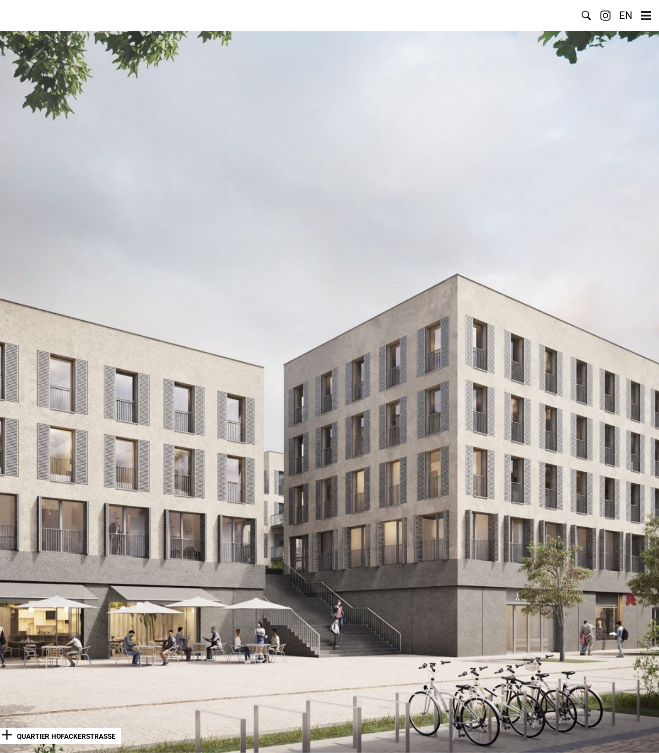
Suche (586, 15)
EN (625, 16)
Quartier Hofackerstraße (66, 736)
